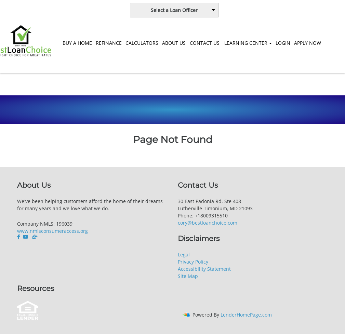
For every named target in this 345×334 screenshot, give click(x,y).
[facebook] (19, 237)
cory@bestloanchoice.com (207, 222)
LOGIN (283, 43)
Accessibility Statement (204, 269)
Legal (184, 254)
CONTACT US (205, 43)
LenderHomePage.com (246, 314)
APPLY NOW (307, 43)
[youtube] (26, 237)
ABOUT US (174, 43)
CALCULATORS (141, 43)
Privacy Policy (193, 261)
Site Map (188, 276)
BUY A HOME (77, 43)
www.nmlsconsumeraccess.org (52, 231)
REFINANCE (109, 43)
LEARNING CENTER (245, 43)
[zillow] (34, 237)
